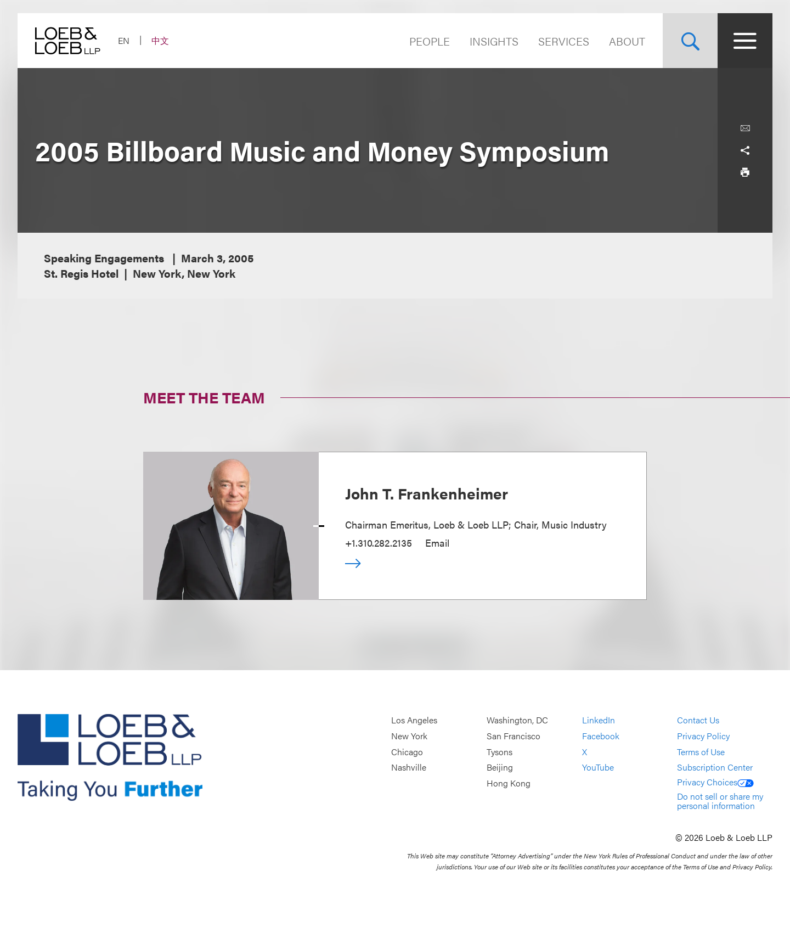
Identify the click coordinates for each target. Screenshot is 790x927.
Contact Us (698, 720)
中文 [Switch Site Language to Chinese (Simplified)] (160, 40)
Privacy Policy (703, 735)
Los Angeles (414, 720)
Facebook (600, 735)
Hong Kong (509, 783)
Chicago (407, 751)
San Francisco (513, 735)
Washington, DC (517, 720)
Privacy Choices (715, 782)
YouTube (598, 767)
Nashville (408, 767)
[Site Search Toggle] (690, 40)
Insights (494, 41)
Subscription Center (715, 767)
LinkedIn (598, 720)
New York (409, 735)
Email (437, 542)
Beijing (500, 767)
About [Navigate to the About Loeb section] (627, 41)
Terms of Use (701, 751)
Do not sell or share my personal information (720, 801)
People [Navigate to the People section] (429, 41)
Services (563, 41)
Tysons (499, 751)
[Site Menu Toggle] (745, 40)
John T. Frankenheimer (426, 493)
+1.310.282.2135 (378, 542)
